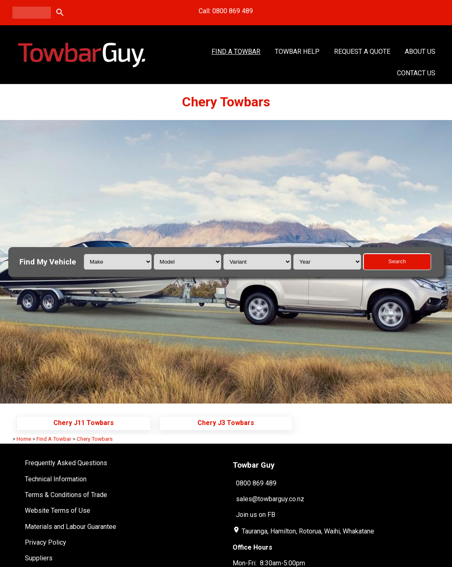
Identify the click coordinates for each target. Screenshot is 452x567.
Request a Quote (362, 51)
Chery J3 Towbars (225, 423)
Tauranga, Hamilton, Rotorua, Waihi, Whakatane (308, 531)
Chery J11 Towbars (83, 423)
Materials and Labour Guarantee (70, 527)
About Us (420, 51)
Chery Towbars (95, 439)
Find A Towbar (236, 51)
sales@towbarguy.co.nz (270, 499)
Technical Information (56, 479)
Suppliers (39, 558)
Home (24, 439)
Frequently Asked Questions (66, 463)
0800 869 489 (256, 483)
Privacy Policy (45, 542)
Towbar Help (297, 51)
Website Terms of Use (57, 510)
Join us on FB (255, 515)
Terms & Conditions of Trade (66, 495)
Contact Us (416, 73)
